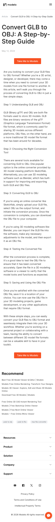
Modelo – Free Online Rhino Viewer (18, 414)
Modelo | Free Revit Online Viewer (17, 410)
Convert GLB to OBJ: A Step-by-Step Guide (32, 16)
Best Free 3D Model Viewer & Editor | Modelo (23, 380)
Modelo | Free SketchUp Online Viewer (20, 405)
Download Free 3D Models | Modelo (18, 395)
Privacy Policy (27, 494)
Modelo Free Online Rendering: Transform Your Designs (27, 384)
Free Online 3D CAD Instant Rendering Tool (21, 402)
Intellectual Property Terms (27, 505)
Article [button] (5, 16)
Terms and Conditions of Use (27, 500)
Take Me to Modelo (27, 61)
